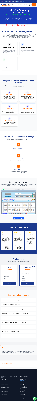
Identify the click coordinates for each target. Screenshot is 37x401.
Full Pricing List (22, 388)
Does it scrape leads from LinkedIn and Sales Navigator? (18, 309)
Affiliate (25, 4)
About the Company (23, 386)
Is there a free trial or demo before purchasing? (18, 331)
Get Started (9, 283)
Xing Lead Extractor (4, 394)
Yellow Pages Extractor (4, 391)
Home (9, 4)
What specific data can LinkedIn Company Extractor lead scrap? (18, 300)
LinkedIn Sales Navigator (24, 376)
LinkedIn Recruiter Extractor (24, 377)
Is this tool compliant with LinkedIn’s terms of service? (18, 318)
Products (14, 4)
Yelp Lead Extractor (4, 392)
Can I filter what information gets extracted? (18, 327)
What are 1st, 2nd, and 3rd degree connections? (18, 304)
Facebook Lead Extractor (5, 390)
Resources (20, 4)
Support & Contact (22, 391)
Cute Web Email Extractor (24, 373)
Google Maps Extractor (4, 386)
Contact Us (33, 5)
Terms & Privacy (22, 394)
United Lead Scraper (23, 379)
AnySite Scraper (3, 388)
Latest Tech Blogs (22, 390)
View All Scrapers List (23, 380)
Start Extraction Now (18, 218)
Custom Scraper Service (23, 387)
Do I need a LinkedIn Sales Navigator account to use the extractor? (18, 313)
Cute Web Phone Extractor (24, 375)
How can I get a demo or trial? (18, 336)
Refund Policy (22, 392)
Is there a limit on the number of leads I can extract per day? (18, 322)
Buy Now (29, 5)
